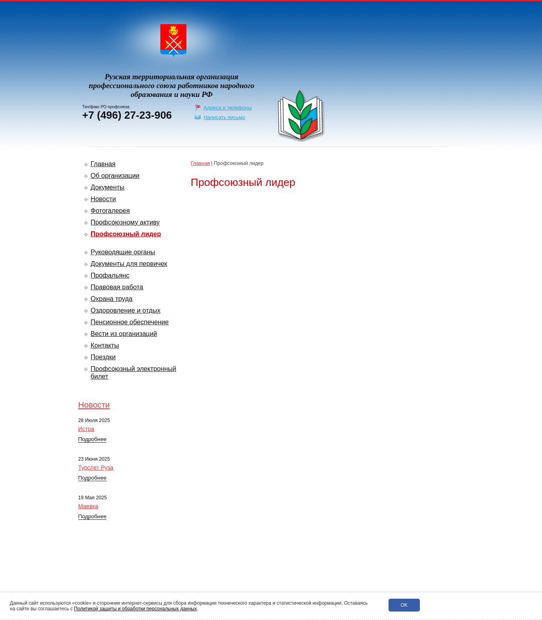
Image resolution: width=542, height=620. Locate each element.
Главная (103, 163)
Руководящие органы (123, 251)
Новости (103, 198)
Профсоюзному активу (125, 222)
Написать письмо (224, 117)
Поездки (103, 356)
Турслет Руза (95, 467)
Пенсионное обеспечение (130, 321)
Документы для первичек (129, 263)
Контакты (105, 345)
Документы (108, 187)
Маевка (88, 506)
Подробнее (92, 439)
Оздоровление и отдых (126, 310)
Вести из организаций (124, 333)
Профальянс (110, 275)
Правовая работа (117, 286)
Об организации (115, 175)
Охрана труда (112, 298)
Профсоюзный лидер (126, 233)
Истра (86, 429)
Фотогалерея (110, 210)
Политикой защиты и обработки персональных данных (135, 609)
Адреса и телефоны (228, 108)
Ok (404, 605)
